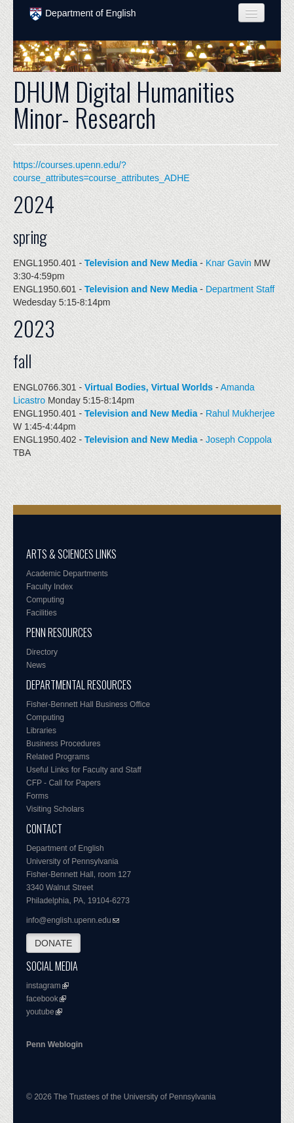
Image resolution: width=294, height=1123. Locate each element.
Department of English (82, 14)
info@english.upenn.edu (68, 920)
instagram (43, 985)
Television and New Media (140, 263)
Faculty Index (49, 586)
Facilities (41, 612)
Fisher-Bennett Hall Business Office (88, 704)
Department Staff (240, 289)
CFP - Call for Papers (63, 782)
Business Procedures (63, 743)
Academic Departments (67, 573)
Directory (42, 652)
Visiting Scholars (55, 809)
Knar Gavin (228, 263)
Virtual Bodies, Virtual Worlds (148, 387)
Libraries (41, 730)
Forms (37, 796)
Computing (45, 599)
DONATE (53, 943)
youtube (40, 1011)
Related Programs (58, 756)
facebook (42, 998)
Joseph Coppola (239, 439)
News (36, 665)
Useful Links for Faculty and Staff (83, 769)
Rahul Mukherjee (240, 413)
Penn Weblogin (54, 1044)
